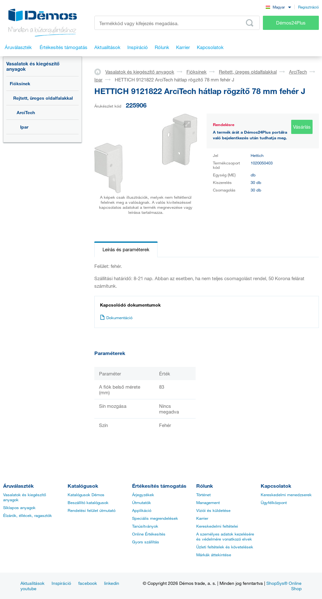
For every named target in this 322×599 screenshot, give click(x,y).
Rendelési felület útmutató (91, 510)
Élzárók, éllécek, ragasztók (27, 515)
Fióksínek (20, 83)
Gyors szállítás (145, 541)
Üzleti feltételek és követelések (224, 546)
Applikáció (141, 510)
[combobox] (278, 7)
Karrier (202, 518)
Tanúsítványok (145, 526)
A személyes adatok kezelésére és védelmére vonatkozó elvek (225, 536)
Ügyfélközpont (274, 502)
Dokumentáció (116, 317)
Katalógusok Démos (86, 494)
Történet (203, 494)
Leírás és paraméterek (126, 249)
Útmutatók (141, 502)
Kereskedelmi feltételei (217, 526)
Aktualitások (32, 583)
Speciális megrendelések (155, 518)
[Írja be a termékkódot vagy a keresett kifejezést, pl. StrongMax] (177, 23)
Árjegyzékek (143, 494)
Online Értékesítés (148, 533)
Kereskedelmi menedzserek (286, 494)
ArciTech (26, 112)
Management (208, 502)
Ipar (24, 127)
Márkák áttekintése (213, 554)
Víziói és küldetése (213, 510)
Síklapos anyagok (19, 507)
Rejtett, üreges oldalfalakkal (43, 98)
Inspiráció (61, 583)
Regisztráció (308, 6)
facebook (87, 583)
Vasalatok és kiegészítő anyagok (32, 66)
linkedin (111, 583)
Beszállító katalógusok (88, 502)
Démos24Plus (291, 22)
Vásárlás (302, 127)
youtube (28, 588)
